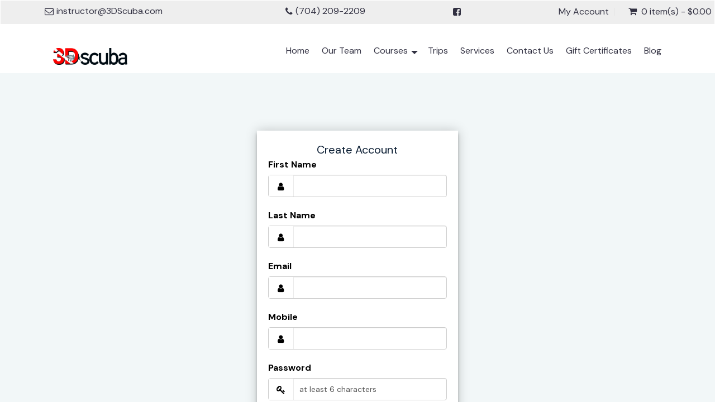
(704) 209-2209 (330, 11)
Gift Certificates (599, 50)
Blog (652, 50)
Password (289, 368)
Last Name (292, 215)
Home (297, 50)
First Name (292, 164)
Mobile (283, 317)
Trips (438, 50)
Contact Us (530, 50)
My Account (584, 12)
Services (477, 50)
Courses (396, 53)
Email (280, 266)
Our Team (341, 50)
